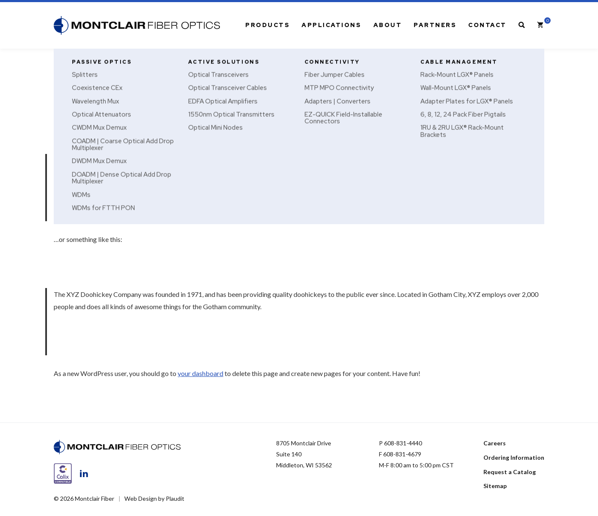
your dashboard (200, 373)
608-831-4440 (403, 443)
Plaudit (175, 498)
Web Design (140, 498)
